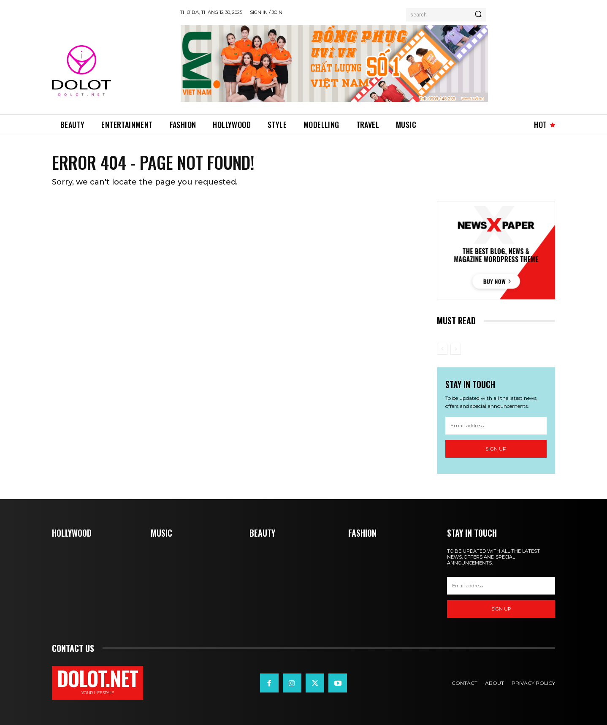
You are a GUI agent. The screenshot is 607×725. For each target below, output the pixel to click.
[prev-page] (442, 349)
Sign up (496, 448)
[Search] (478, 15)
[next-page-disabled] (455, 349)
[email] (496, 425)
